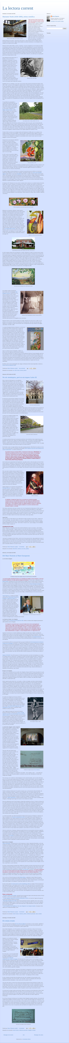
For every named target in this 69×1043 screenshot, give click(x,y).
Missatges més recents (8, 1034)
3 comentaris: (22, 911)
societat (40, 913)
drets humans (16, 913)
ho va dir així (25, 869)
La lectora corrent (18, 8)
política (27, 548)
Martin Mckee (23, 877)
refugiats (30, 1030)
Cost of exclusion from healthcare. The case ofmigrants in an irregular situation (19, 906)
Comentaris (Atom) (26, 1039)
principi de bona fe (37, 636)
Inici (24, 1034)
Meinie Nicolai (5, 581)
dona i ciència (20, 370)
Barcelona (15, 548)
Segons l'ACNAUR (6, 655)
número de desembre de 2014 (18, 817)
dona (16, 370)
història (19, 548)
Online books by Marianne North (9, 365)
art (13, 370)
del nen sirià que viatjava (20, 923)
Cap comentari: (22, 368)
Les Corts (23, 548)
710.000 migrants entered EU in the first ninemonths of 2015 (15, 898)
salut (37, 913)
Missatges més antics (38, 1034)
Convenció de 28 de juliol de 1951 (16, 620)
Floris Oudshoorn (37, 769)
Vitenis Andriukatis (6, 843)
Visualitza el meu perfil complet (57, 21)
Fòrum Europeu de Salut (35, 584)
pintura (25, 370)
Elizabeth (19, 173)
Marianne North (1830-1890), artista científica (19, 17)
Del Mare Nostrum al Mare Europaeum (16, 556)
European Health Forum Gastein (10, 895)
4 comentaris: (22, 1028)
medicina (21, 913)
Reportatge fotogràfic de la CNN (9, 900)
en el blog (11, 835)
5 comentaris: (22, 546)
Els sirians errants (9, 921)
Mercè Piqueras (55, 16)
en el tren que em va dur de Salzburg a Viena (20, 883)
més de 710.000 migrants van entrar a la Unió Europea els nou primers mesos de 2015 (14, 714)
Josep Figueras (6, 595)
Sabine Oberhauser (12, 797)
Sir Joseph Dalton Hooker (10, 228)
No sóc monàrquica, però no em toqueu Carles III (20, 377)
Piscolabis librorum (6, 488)
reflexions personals (31, 913)
